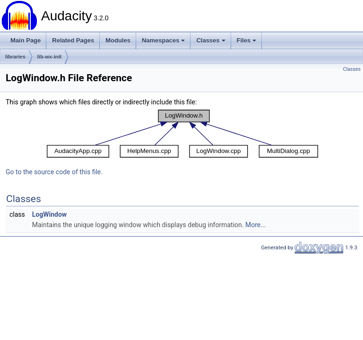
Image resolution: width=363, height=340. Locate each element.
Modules (117, 40)
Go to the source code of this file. (54, 172)
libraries (15, 57)
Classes (210, 40)
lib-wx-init (49, 57)
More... (255, 225)
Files (247, 40)
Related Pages (73, 40)
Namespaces (163, 40)
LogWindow (49, 214)
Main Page (25, 40)
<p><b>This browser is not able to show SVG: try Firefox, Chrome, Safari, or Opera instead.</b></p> (182, 133)
